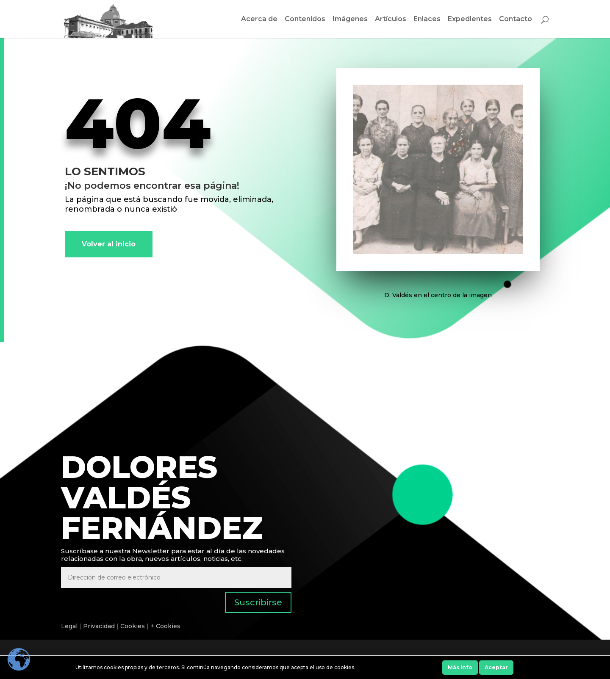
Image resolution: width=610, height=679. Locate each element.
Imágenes (350, 19)
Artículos (390, 19)
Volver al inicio (109, 244)
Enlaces (427, 19)
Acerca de (259, 19)
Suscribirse (258, 602)
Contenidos (305, 19)
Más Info (460, 667)
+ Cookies (165, 626)
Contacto (515, 19)
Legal (69, 626)
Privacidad (99, 626)
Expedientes (470, 19)
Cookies (132, 626)
